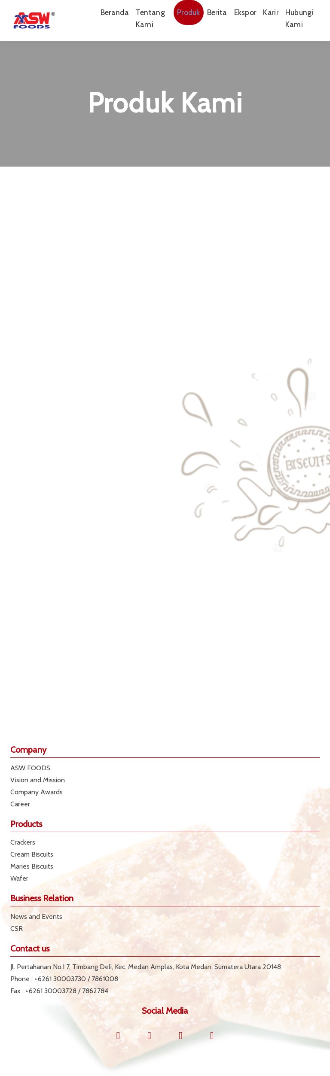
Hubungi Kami (299, 18)
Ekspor (245, 12)
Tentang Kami (150, 18)
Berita (217, 12)
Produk (188, 12)
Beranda (115, 12)
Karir (270, 12)
